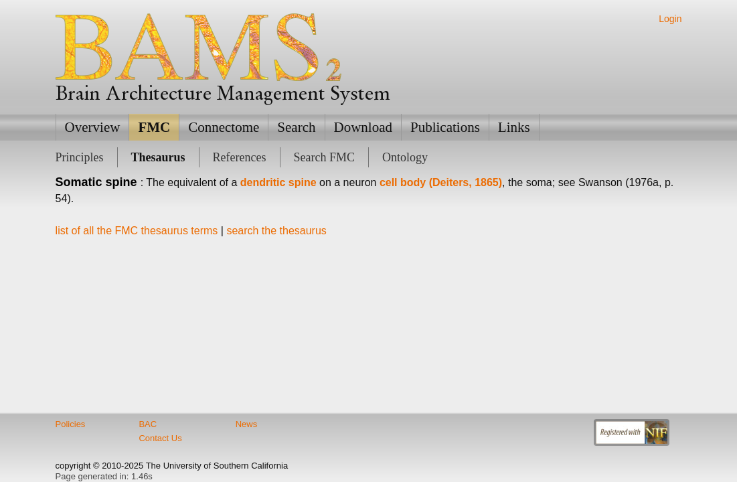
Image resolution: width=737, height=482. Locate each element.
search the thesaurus (276, 230)
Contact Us (160, 438)
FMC (154, 127)
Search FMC (324, 157)
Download (363, 127)
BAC (148, 424)
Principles (80, 157)
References (239, 157)
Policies (71, 424)
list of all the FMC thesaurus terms (137, 230)
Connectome (223, 127)
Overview (92, 127)
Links (514, 127)
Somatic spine (96, 182)
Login (670, 18)
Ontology (405, 157)
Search (296, 127)
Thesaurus (158, 157)
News (247, 424)
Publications (445, 127)
